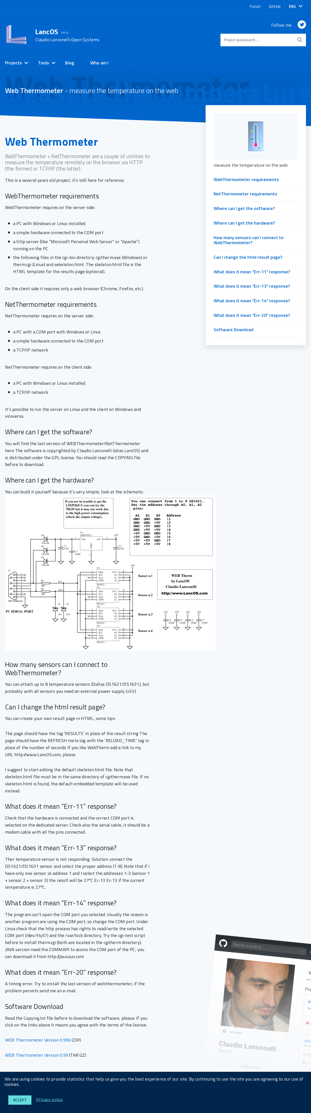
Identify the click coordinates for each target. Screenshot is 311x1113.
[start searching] (299, 40)
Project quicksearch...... (242, 40)
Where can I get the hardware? (244, 223)
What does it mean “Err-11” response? (252, 271)
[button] (295, 6)
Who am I (99, 62)
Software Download (233, 329)
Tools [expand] (43, 62)
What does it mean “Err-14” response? (252, 300)
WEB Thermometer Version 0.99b (38, 1040)
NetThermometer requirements (245, 193)
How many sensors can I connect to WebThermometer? (249, 240)
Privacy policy (49, 1099)
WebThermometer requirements (246, 179)
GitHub (275, 6)
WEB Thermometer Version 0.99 (36, 1055)
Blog (69, 62)
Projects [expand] (13, 62)
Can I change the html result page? (248, 257)
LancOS (67, 35)
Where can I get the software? (244, 208)
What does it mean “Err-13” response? (252, 286)
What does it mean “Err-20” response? (252, 315)
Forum (255, 6)
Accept (20, 1100)
